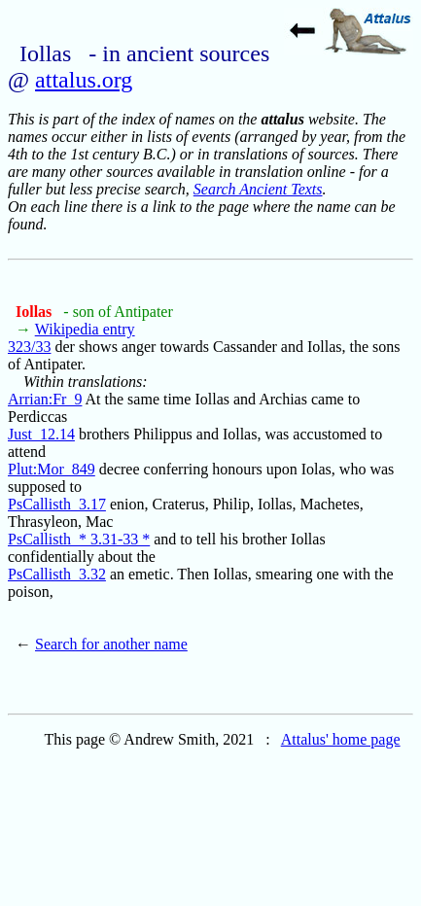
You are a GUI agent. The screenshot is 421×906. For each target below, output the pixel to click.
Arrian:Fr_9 (45, 399)
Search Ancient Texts (258, 189)
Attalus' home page (341, 739)
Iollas (35, 311)
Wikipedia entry (85, 329)
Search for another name (111, 644)
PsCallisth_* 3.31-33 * (79, 539)
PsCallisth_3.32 (57, 574)
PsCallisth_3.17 (57, 504)
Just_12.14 (41, 434)
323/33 (29, 346)
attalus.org (83, 79)
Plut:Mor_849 (51, 469)
